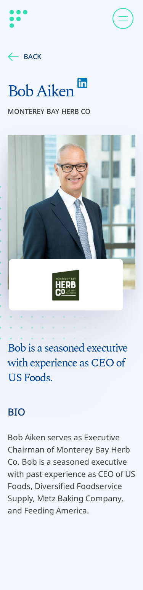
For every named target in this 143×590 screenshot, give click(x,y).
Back (24, 56)
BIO (16, 411)
